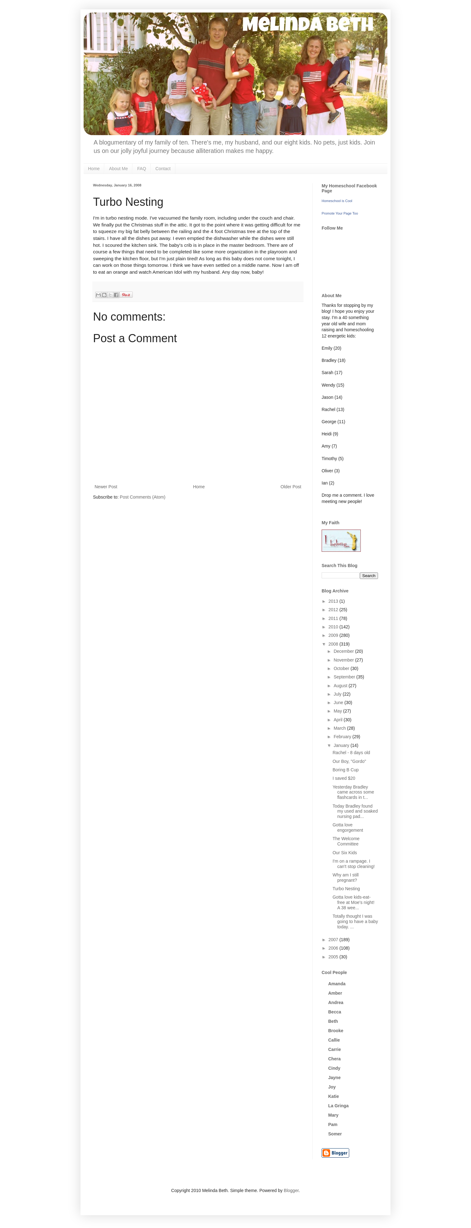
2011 (334, 618)
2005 (334, 956)
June (339, 702)
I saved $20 (344, 778)
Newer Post (106, 486)
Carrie (334, 1049)
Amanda (336, 983)
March (340, 728)
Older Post (291, 486)
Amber (335, 993)
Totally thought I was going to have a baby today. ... (355, 921)
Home (94, 168)
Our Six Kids (345, 852)
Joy (332, 1086)
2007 (334, 939)
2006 (334, 948)
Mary (333, 1115)
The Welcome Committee (346, 841)
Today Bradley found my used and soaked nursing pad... (355, 811)
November (344, 659)
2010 (334, 626)
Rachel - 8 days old (351, 752)
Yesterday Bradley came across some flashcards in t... (353, 792)
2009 (334, 635)
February (343, 736)
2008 (334, 644)
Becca (334, 1011)
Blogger (291, 1190)
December (344, 651)
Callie (334, 1040)
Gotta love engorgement (348, 827)
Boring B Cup (346, 769)
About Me (118, 168)
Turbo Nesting (346, 888)
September (345, 676)
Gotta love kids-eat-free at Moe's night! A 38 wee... (354, 902)
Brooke (335, 1030)
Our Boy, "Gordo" (349, 761)
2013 (334, 601)
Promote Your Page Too (340, 213)
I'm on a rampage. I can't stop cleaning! (354, 864)
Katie (333, 1096)
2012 (334, 609)
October (342, 668)
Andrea (335, 1002)
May (338, 710)
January (342, 745)
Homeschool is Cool (337, 201)
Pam (333, 1124)
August (341, 685)
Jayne (334, 1077)
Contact (162, 168)
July (338, 694)
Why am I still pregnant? (346, 877)
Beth (333, 1021)
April (339, 719)
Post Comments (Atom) (142, 497)
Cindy (334, 1068)
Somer (335, 1133)
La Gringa (338, 1105)
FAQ (141, 168)
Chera (334, 1058)
